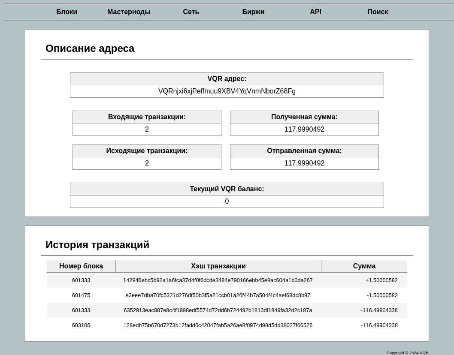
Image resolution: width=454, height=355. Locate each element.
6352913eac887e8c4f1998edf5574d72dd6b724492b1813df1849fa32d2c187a (218, 310)
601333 (81, 280)
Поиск (377, 11)
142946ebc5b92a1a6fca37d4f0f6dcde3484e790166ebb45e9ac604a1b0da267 (218, 280)
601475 (81, 295)
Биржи (253, 11)
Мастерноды (129, 11)
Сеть (191, 11)
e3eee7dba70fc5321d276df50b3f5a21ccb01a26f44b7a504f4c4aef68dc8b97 (218, 295)
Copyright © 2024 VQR (408, 352)
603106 (81, 325)
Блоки (66, 11)
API (315, 11)
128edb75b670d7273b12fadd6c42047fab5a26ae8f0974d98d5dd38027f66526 (218, 325)
